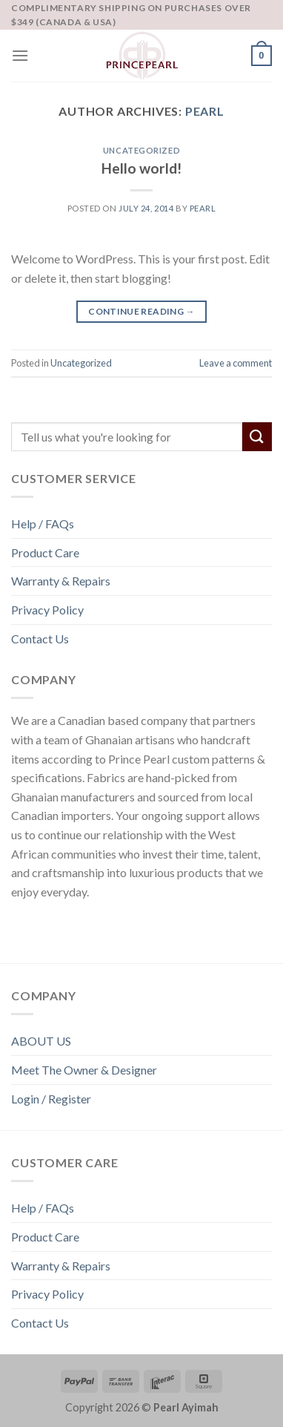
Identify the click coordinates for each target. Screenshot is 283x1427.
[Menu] (20, 55)
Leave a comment (235, 363)
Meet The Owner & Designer (84, 1070)
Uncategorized (141, 150)
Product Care (45, 552)
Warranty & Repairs (60, 581)
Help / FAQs (42, 523)
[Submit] (257, 436)
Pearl (204, 111)
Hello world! (141, 168)
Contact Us (40, 639)
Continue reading (141, 311)
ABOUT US (41, 1041)
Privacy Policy (47, 610)
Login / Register (51, 1099)
